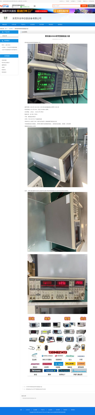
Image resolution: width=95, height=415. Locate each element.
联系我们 (60, 24)
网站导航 (91, 1)
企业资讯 (32, 24)
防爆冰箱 (4, 69)
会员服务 (73, 1)
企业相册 (35, 409)
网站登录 (15, 1)
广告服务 (79, 1)
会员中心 (62, 1)
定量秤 (3, 67)
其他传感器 (4, 60)
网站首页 (4, 24)
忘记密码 (25, 1)
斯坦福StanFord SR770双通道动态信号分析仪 (36, 389)
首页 (6, 28)
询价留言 (51, 24)
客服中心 (85, 1)
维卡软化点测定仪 (5, 62)
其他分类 (4, 36)
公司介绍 (14, 24)
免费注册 (20, 1)
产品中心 (23, 24)
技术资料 (41, 24)
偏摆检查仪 (4, 65)
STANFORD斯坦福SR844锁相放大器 (34, 386)
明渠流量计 (4, 72)
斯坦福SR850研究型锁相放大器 (29, 398)
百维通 (67, 1)
